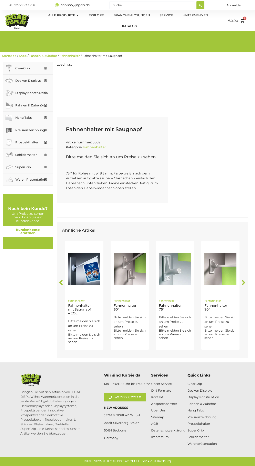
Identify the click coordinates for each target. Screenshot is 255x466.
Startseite (9, 56)
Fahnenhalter (70, 56)
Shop (23, 56)
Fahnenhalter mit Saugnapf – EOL (79, 309)
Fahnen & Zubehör (43, 56)
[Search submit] (200, 5)
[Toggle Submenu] (45, 68)
